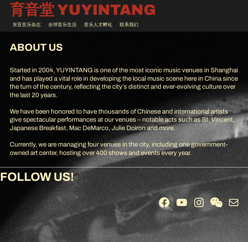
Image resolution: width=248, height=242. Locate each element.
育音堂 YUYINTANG (83, 9)
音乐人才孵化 (98, 24)
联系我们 (129, 24)
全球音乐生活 (62, 24)
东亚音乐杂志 (26, 24)
